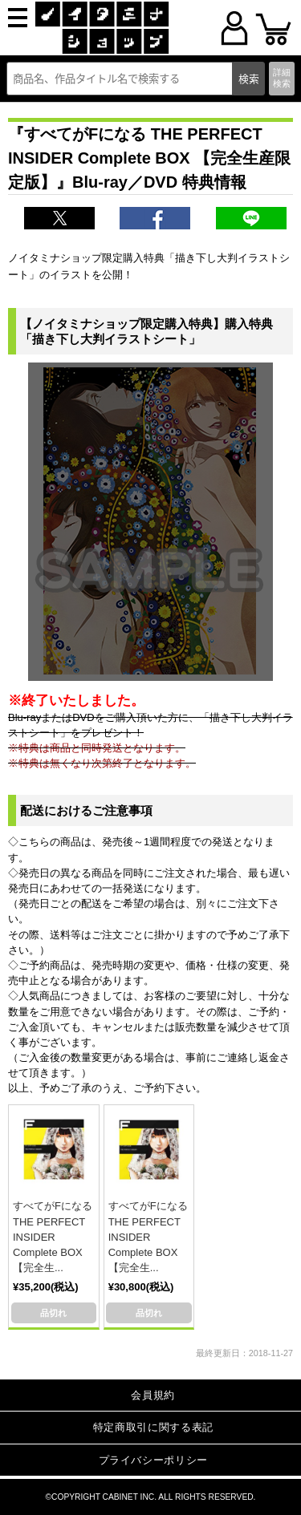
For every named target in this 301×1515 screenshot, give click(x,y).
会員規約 (153, 1395)
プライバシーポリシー (154, 1460)
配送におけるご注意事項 (86, 810)
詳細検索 (282, 77)
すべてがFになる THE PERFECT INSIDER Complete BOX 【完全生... (52, 1237)
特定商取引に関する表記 (153, 1427)
